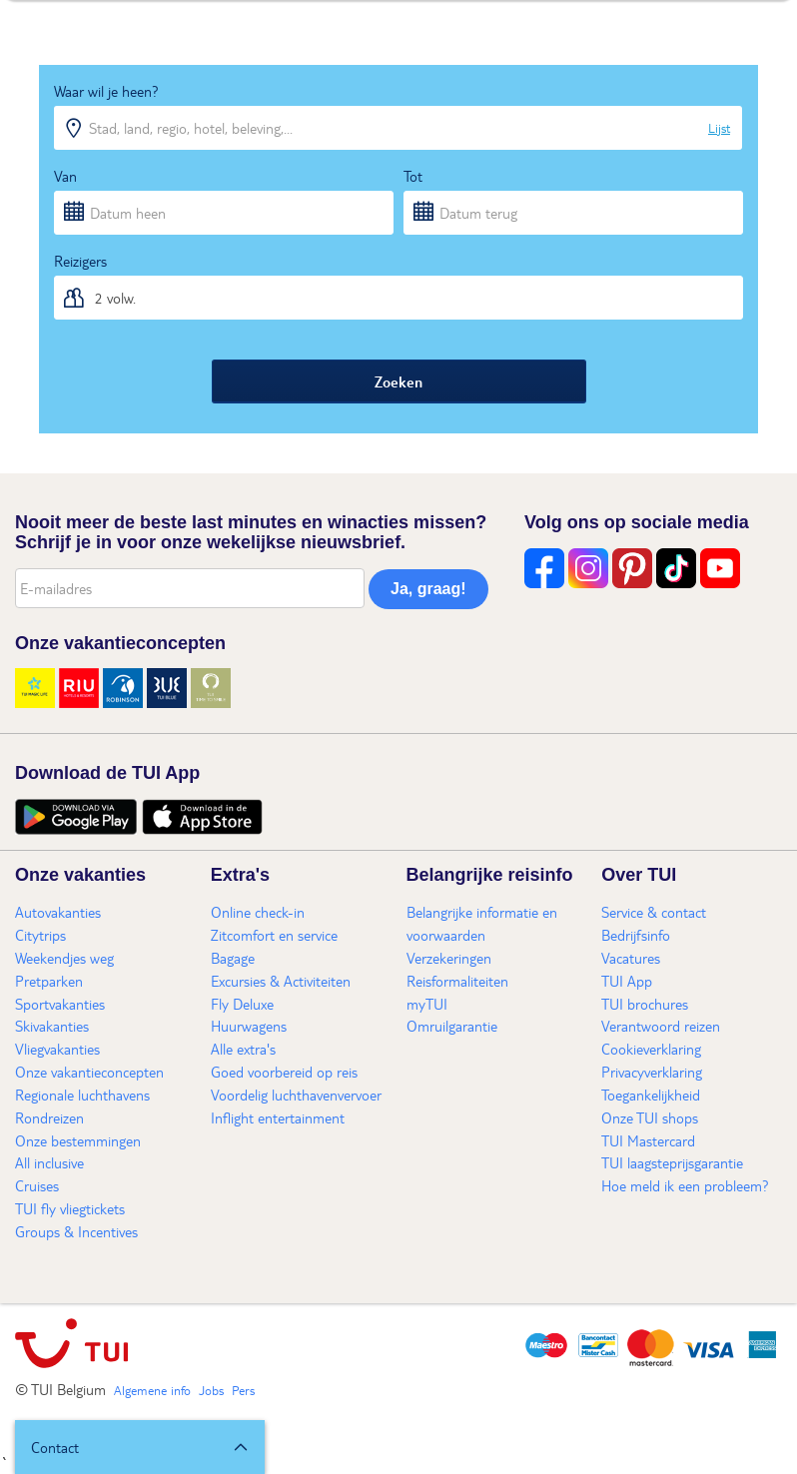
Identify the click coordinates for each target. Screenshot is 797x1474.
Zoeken (398, 381)
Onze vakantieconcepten (89, 1072)
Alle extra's (243, 1049)
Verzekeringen (448, 958)
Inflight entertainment (278, 1117)
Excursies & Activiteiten (281, 981)
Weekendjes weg (64, 958)
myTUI (426, 1004)
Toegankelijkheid (650, 1095)
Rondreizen (49, 1117)
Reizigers (80, 261)
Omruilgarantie (451, 1026)
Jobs (211, 1390)
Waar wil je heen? (106, 91)
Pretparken (49, 981)
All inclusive (49, 1162)
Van (65, 176)
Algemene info (152, 1390)
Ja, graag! (428, 588)
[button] (140, 1447)
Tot (412, 176)
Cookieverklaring (651, 1049)
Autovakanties (58, 912)
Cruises (37, 1185)
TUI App (626, 981)
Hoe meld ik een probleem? (685, 1185)
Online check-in (258, 912)
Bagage (233, 958)
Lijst (719, 128)
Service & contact (653, 912)
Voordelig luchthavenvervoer (296, 1095)
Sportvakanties (60, 1004)
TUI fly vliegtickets (70, 1208)
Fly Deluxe (242, 1004)
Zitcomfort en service (274, 935)
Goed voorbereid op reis (284, 1072)
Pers (243, 1390)
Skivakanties (52, 1026)
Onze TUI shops (649, 1117)
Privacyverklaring (651, 1072)
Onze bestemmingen (78, 1140)
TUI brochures (644, 1004)
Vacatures (630, 958)
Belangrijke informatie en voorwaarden (481, 923)
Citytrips (40, 935)
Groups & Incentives (76, 1231)
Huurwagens (249, 1026)
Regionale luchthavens (82, 1095)
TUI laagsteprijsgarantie (672, 1162)
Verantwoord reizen (660, 1026)
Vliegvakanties (57, 1049)
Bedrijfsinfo (635, 935)
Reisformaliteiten (457, 981)
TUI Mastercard (648, 1140)
